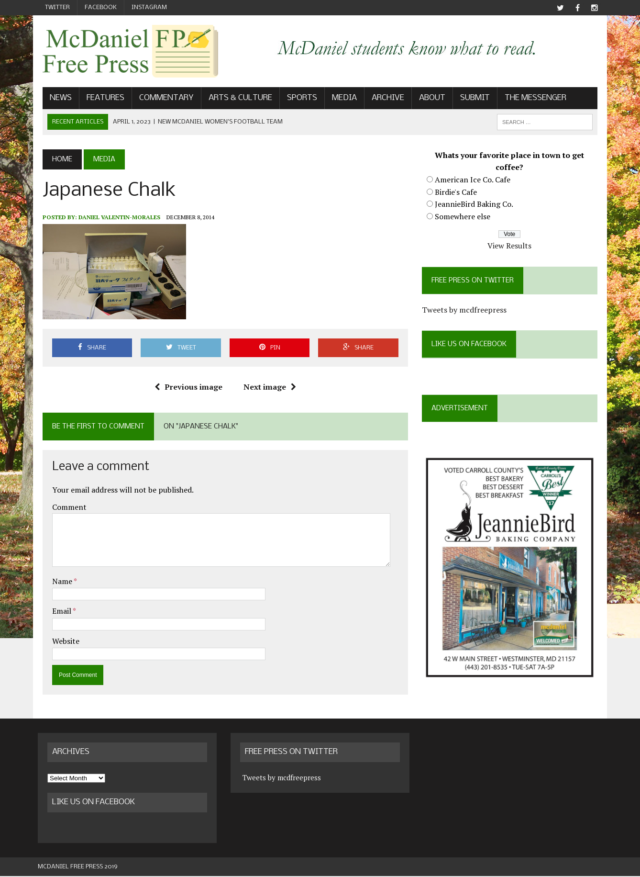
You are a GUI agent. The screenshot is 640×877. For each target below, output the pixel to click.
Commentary (161, 98)
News (56, 98)
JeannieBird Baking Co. (475, 205)
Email (57, 612)
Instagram (149, 7)
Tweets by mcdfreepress (465, 310)
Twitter (57, 7)
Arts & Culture (235, 98)
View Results (513, 246)
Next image (268, 387)
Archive (383, 98)
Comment (64, 507)
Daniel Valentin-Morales (114, 217)
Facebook (101, 7)
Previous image (187, 387)
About (427, 98)
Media (339, 98)
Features (101, 98)
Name (58, 582)
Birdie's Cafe (457, 192)
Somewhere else (464, 217)
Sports (297, 98)
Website (61, 642)
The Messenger (531, 98)
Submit (470, 98)
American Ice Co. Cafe (474, 180)
